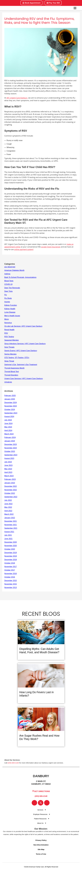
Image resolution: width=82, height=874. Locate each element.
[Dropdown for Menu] (45, 810)
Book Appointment (31, 3)
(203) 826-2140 (13, 763)
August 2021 (9, 532)
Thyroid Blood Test (11, 371)
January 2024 (9, 441)
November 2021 (10, 525)
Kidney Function (10, 305)
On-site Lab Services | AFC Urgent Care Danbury (23, 326)
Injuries (7, 302)
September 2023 (10, 455)
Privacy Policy (41, 840)
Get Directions (41, 791)
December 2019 (10, 553)
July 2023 (8, 462)
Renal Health (9, 330)
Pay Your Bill (53, 3)
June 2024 (8, 423)
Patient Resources (40, 819)
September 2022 (10, 497)
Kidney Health (9, 309)
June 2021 (8, 539)
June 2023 (8, 465)
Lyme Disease (9, 312)
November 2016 (10, 573)
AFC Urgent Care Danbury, (17, 98)
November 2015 (10, 584)
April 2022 (8, 511)
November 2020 (10, 546)
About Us (40, 823)
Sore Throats (9, 347)
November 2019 (10, 556)
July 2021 (8, 535)
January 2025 (9, 399)
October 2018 (9, 563)
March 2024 (9, 434)
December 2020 (10, 542)
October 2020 (9, 549)
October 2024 (9, 409)
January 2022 (9, 518)
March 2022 (9, 514)
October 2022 (9, 493)
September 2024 (10, 413)
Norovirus (8, 323)
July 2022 (8, 500)
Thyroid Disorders (11, 375)
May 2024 (8, 427)
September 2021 (10, 528)
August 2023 (9, 458)
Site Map (41, 849)
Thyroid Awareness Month (14, 368)
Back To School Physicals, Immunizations (20, 277)
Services (40, 810)
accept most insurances (50, 247)
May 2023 (8, 469)
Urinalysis (8, 382)
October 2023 (9, 451)
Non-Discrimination (40, 845)
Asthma (7, 274)
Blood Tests (8, 281)
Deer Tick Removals (12, 288)
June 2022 (8, 504)
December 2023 (10, 444)
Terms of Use (41, 854)
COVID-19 (8, 284)
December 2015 (10, 580)
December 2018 (10, 560)
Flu (5, 295)
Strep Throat (9, 361)
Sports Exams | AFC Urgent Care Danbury (20, 351)
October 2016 (9, 577)
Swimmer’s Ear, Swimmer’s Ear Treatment (20, 365)
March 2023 (9, 476)
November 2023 (10, 448)
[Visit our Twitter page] (40, 803)
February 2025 (10, 395)
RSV (6, 333)
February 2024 (10, 437)
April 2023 (8, 472)
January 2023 (9, 483)
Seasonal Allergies (11, 340)
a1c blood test (9, 267)
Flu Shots (8, 298)
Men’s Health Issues (12, 316)
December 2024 (10, 402)
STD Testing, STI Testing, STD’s (16, 358)
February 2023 (10, 479)
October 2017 (9, 570)
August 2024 (9, 416)
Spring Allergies (10, 354)
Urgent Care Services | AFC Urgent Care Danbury (23, 378)
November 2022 (10, 490)
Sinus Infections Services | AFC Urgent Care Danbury (25, 344)
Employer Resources (40, 814)
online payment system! (24, 249)
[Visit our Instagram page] (47, 803)
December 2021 (10, 521)
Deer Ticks (8, 291)
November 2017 (10, 567)
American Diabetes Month (14, 270)
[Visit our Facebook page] (34, 803)
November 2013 (10, 587)
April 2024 (8, 430)
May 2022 (8, 507)
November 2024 (10, 406)
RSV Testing (9, 337)
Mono (6, 319)
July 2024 (8, 420)
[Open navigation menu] (75, 8)
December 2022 (10, 486)
